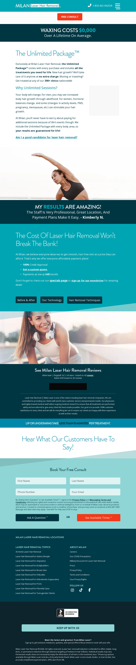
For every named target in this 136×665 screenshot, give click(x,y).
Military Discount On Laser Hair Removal (87, 559)
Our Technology (56, 299)
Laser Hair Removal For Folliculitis (30, 571)
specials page (58, 280)
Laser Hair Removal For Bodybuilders (32, 563)
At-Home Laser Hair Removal (28, 551)
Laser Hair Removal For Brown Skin (31, 567)
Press (72, 563)
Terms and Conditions (80, 571)
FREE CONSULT (70, 16)
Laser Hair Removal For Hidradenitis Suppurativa (37, 575)
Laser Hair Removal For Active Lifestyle (33, 555)
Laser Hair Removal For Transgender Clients (35, 587)
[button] (117, 7)
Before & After (27, 299)
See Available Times (99, 517)
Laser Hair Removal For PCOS (29, 579)
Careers (73, 551)
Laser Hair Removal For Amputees (31, 559)
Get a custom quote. (35, 269)
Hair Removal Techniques (90, 299)
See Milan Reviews (68, 370)
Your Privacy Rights (78, 575)
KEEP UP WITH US (68, 622)
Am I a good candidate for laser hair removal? (44, 137)
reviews (90, 375)
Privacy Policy (79, 499)
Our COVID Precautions (80, 555)
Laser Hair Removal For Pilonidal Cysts (32, 583)
